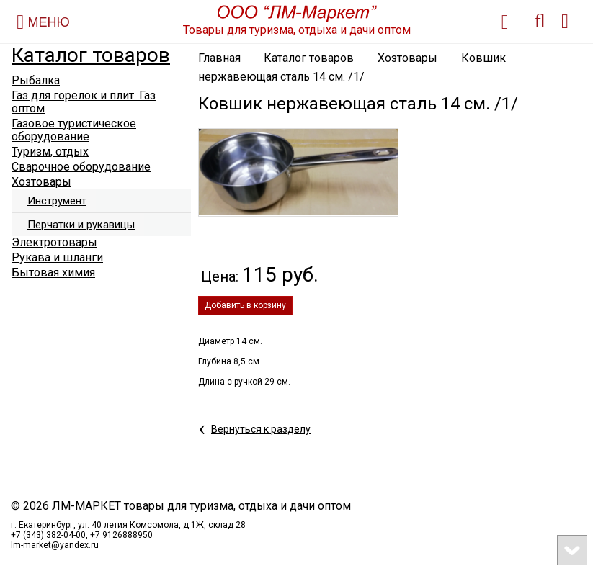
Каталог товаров (91, 55)
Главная (219, 58)
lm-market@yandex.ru (55, 545)
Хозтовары (409, 58)
